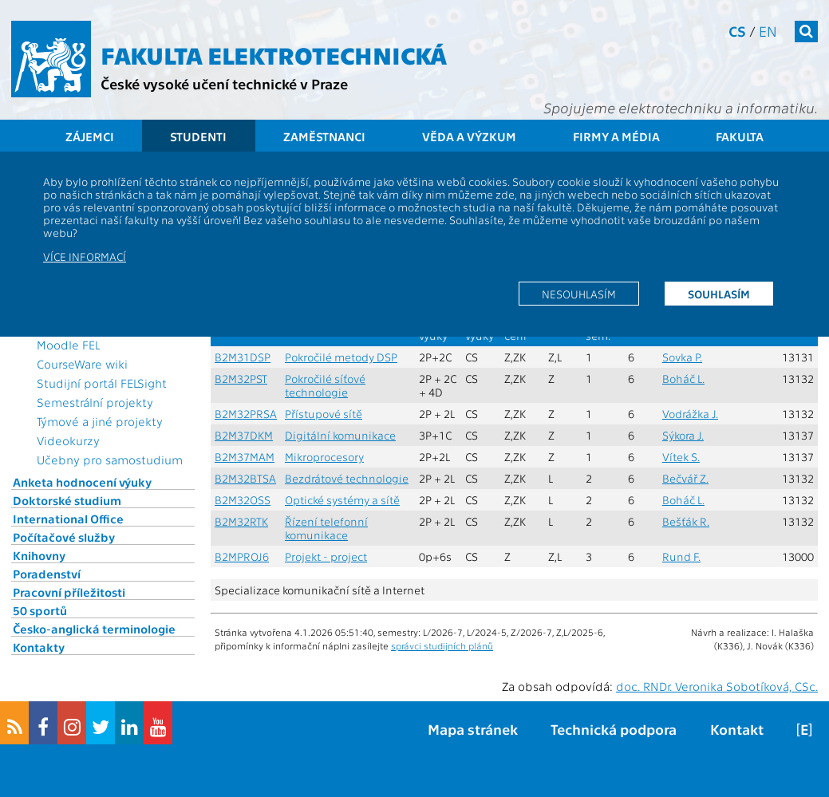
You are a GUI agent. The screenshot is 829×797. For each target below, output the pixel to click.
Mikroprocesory (324, 457)
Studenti (198, 136)
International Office (68, 518)
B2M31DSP (242, 357)
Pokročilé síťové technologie (325, 385)
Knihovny (39, 555)
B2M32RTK (241, 521)
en (768, 30)
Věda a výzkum (469, 136)
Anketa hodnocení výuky (82, 482)
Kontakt (737, 728)
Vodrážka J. (690, 413)
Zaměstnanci (324, 136)
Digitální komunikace (340, 435)
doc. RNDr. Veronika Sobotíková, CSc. (717, 686)
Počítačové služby (64, 537)
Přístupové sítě (323, 413)
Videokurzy (68, 440)
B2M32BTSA (245, 478)
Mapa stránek (473, 728)
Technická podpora (614, 728)
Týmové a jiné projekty (100, 421)
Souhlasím (719, 293)
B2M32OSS (242, 500)
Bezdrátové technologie (347, 478)
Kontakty (39, 647)
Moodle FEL (68, 344)
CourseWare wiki (82, 364)
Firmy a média (616, 136)
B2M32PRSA (246, 413)
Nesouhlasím (579, 293)
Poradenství (47, 573)
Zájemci (89, 136)
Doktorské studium (67, 500)
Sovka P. (682, 357)
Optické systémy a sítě (342, 500)
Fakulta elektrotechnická (274, 54)
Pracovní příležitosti (69, 592)
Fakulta (740, 136)
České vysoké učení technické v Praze (224, 83)
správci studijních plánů (442, 645)
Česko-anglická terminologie (94, 628)
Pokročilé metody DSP (341, 357)
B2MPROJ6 (242, 556)
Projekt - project (326, 556)
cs (737, 30)
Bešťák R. (685, 521)
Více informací (84, 256)
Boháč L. (683, 378)
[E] (804, 728)
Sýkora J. (683, 435)
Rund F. (681, 556)
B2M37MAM (244, 457)
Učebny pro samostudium (110, 459)
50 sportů (40, 610)
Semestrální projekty (95, 402)
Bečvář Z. (685, 478)
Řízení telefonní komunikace (326, 528)
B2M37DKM (244, 435)
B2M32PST (241, 378)
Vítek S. (681, 457)
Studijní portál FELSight (102, 383)
